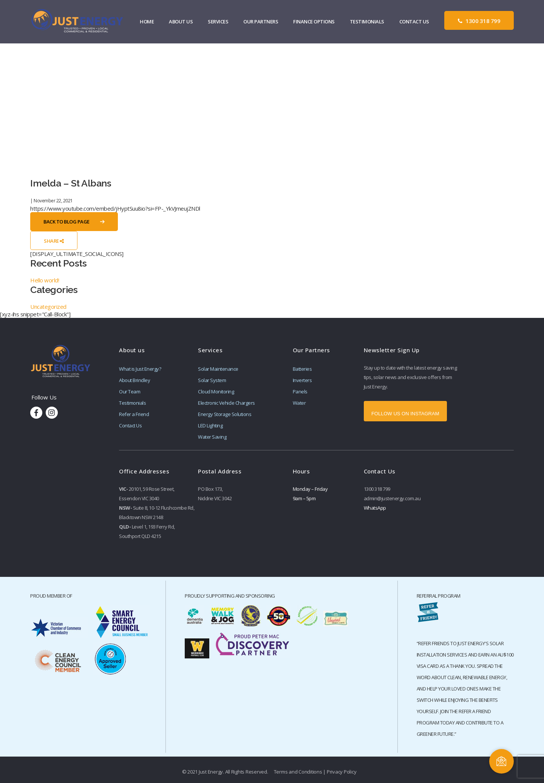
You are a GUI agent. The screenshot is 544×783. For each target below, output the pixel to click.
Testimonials (367, 21)
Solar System (212, 380)
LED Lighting (210, 425)
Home (147, 21)
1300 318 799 (479, 21)
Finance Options (314, 21)
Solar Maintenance (218, 368)
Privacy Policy (342, 771)
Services (218, 21)
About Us (181, 21)
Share (54, 240)
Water (299, 402)
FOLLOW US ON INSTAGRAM (405, 413)
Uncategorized (48, 306)
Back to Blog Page (66, 221)
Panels (300, 391)
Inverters (302, 380)
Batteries (302, 368)
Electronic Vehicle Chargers (226, 402)
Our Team (129, 391)
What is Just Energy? (140, 368)
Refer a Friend (134, 414)
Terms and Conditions (298, 771)
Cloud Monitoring (216, 391)
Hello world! (44, 280)
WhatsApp (375, 507)
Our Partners (261, 21)
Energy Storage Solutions (224, 414)
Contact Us (414, 21)
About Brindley (134, 380)
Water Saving (212, 436)
